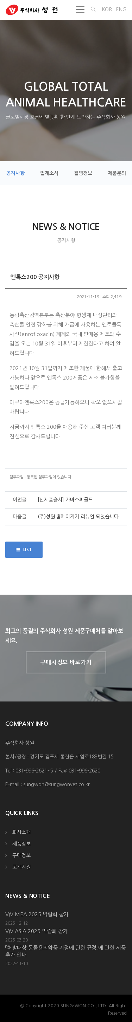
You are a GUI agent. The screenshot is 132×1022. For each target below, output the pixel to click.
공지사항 (15, 173)
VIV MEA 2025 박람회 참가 (37, 914)
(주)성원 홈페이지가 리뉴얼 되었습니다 (78, 516)
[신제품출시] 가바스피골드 (65, 499)
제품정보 (21, 843)
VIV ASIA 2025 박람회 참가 (36, 931)
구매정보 (21, 855)
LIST (24, 550)
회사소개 (21, 832)
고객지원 (21, 867)
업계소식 (49, 173)
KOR (107, 9)
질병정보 (83, 173)
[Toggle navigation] (80, 9)
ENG (121, 9)
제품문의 (117, 173)
